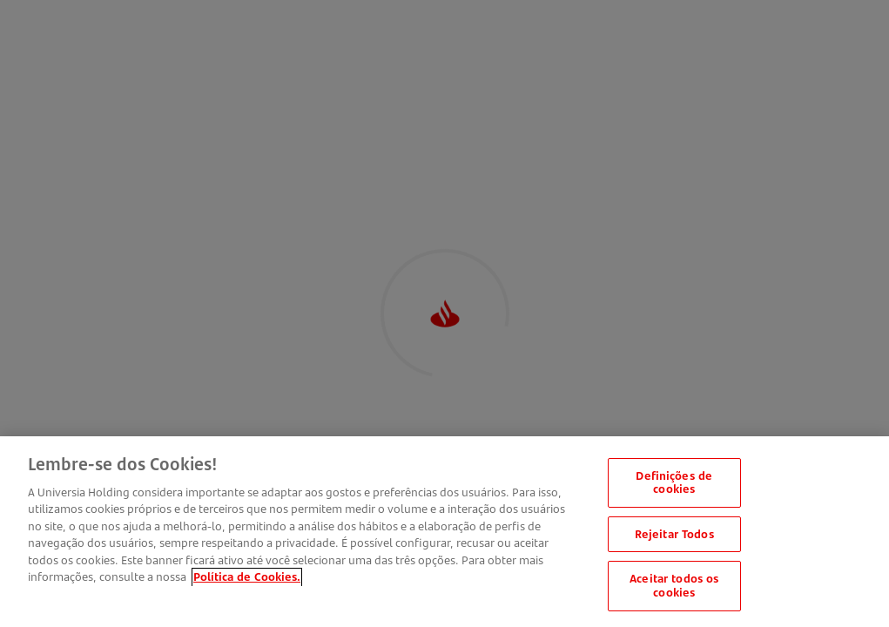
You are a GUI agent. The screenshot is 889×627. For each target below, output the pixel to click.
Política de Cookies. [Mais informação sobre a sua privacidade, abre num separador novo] (246, 580)
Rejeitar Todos (674, 536)
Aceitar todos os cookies (674, 588)
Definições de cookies (674, 485)
